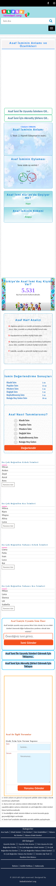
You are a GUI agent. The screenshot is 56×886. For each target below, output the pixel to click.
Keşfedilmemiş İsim (28, 437)
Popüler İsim (25, 424)
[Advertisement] (28, 77)
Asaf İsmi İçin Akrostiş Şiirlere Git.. (28, 118)
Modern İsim (25, 429)
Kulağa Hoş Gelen (27, 441)
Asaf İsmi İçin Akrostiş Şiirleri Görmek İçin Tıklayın (28, 665)
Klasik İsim (24, 420)
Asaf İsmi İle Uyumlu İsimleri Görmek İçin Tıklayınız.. (28, 655)
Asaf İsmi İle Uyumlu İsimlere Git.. (28, 111)
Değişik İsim (25, 433)
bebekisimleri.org (28, 881)
